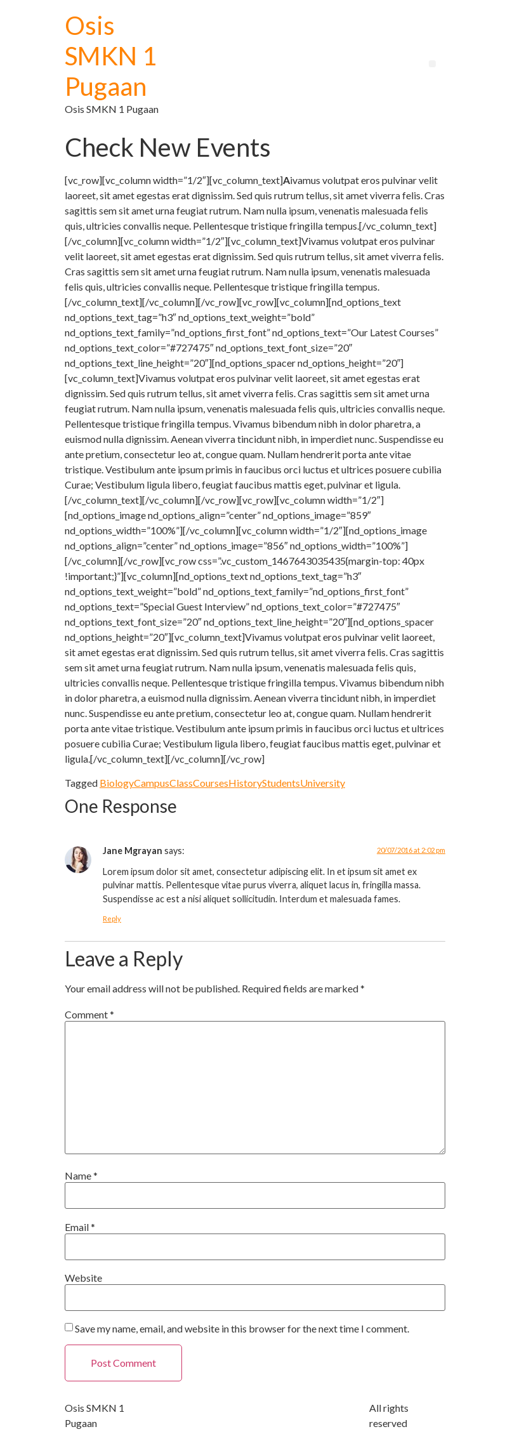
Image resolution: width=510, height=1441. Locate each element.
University (322, 783)
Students (281, 783)
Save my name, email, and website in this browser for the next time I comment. (242, 1329)
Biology (117, 783)
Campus (151, 783)
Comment (89, 1015)
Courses (210, 783)
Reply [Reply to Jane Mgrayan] (112, 918)
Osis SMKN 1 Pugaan (111, 56)
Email (80, 1227)
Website (83, 1278)
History (245, 783)
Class (181, 783)
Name (81, 1176)
